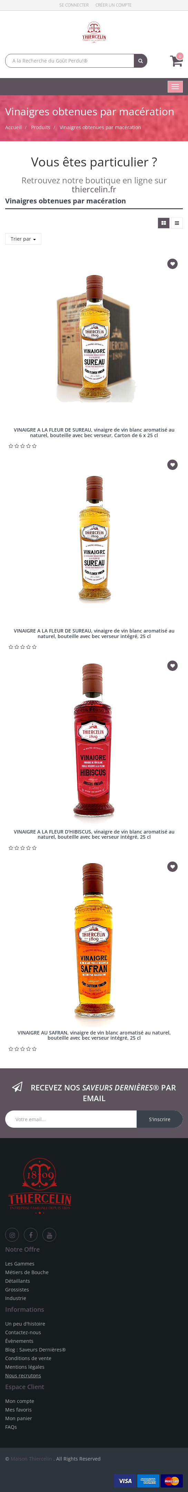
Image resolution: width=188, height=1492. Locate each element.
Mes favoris (18, 1409)
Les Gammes (19, 1263)
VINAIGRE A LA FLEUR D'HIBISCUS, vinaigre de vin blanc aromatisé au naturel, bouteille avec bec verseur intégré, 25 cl (94, 834)
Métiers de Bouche (27, 1272)
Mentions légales (24, 1367)
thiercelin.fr (94, 189)
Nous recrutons (23, 1375)
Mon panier (18, 1418)
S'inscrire (159, 1119)
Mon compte (19, 1401)
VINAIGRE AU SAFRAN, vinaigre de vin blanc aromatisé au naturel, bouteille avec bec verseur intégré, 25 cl (94, 1035)
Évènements (19, 1341)
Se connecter (74, 5)
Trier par (23, 238)
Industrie (15, 1298)
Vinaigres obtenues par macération (100, 127)
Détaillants (17, 1281)
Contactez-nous (23, 1332)
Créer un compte (114, 5)
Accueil (13, 127)
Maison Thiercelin (31, 1458)
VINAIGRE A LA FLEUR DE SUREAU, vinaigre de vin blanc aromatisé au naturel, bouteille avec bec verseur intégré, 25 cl (94, 633)
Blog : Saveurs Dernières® (35, 1349)
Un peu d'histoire (25, 1323)
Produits (40, 127)
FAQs (11, 1427)
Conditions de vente (28, 1358)
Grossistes (17, 1289)
